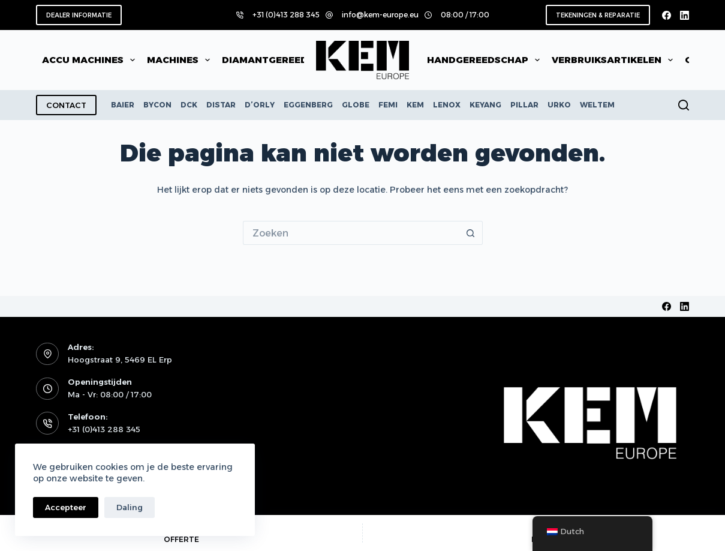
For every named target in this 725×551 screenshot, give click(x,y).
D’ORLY (260, 104)
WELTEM (597, 104)
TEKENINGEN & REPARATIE (598, 15)
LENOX (447, 104)
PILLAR (524, 104)
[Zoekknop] (471, 233)
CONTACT (66, 105)
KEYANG (485, 104)
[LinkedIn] (684, 15)
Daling (129, 507)
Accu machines (91, 60)
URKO (559, 104)
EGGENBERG (308, 104)
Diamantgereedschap (289, 60)
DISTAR (221, 104)
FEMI (388, 104)
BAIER (122, 104)
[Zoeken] (683, 105)
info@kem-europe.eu (380, 14)
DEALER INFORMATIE (79, 15)
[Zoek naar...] (351, 233)
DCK (189, 104)
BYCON (157, 104)
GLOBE (355, 104)
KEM (415, 104)
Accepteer (65, 507)
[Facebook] (666, 15)
